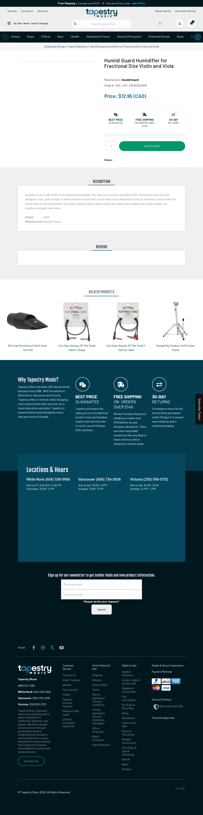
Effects (45, 36)
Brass (180, 36)
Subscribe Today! (199, 409)
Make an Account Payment (68, 703)
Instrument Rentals (185, 10)
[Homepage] (101, 13)
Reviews (126, 769)
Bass (60, 36)
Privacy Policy (100, 684)
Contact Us (31, 761)
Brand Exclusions (98, 738)
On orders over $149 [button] (144, 124)
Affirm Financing (97, 730)
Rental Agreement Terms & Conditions (98, 699)
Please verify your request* (102, 601)
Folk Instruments (129, 698)
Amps (30, 36)
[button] (116, 119)
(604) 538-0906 (34, 691)
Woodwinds (128, 718)
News (26, 23)
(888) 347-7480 (26, 685)
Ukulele (75, 36)
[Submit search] (75, 24)
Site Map (180, 788)
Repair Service (163, 10)
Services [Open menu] (12, 10)
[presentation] (5, 37)
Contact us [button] (27, 10)
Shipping (97, 675)
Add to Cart (152, 146)
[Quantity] (112, 146)
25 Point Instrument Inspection (69, 723)
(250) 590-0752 (32, 704)
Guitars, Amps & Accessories (131, 681)
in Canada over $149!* (79, 3)
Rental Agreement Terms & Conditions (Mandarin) (98, 716)
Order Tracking (71, 680)
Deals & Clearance (128, 673)
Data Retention (101, 744)
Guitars (15, 36)
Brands (126, 759)
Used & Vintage (39, 23)
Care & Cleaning (77, 46)
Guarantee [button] (116, 122)
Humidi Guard (130, 79)
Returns (96, 680)
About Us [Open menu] (42, 10)
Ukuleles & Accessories (129, 690)
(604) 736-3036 (34, 698)
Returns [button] (173, 122)
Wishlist (67, 684)
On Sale (18, 23)
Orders (66, 694)
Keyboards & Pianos (98, 36)
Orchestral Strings (159, 36)
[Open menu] (9, 23)
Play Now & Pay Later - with (125, 3)
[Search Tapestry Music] (101, 24)
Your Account (70, 689)
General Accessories (129, 741)
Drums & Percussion (129, 36)
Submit (101, 609)
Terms (95, 689)
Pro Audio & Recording (128, 706)
